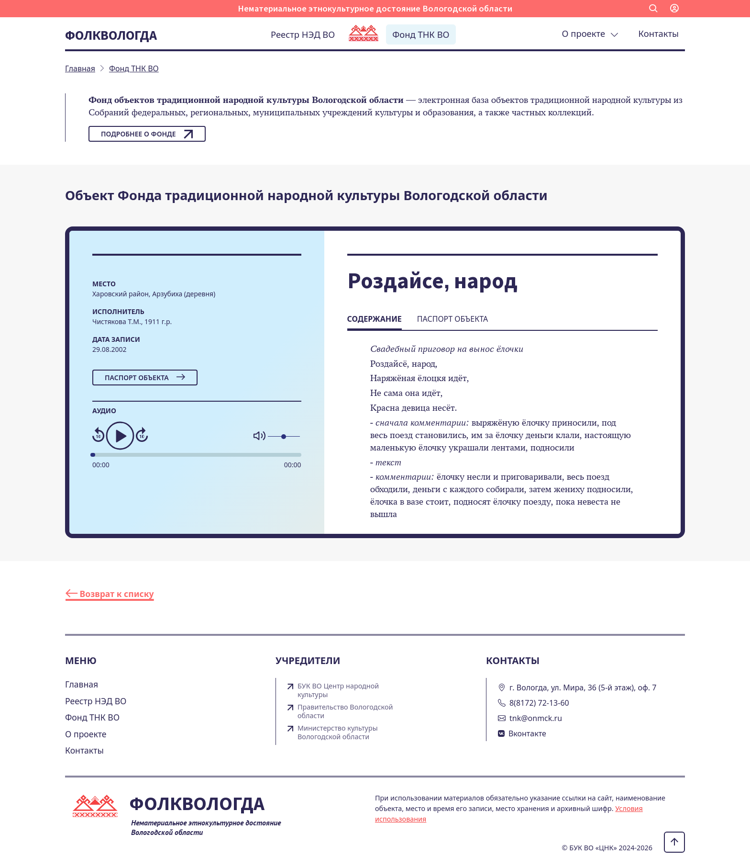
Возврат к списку (110, 593)
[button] (653, 8)
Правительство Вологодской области (345, 711)
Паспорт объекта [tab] (452, 319)
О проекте (590, 33)
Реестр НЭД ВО (303, 34)
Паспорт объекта (145, 377)
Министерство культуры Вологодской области (338, 732)
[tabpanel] (502, 438)
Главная (81, 684)
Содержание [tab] (374, 319)
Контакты (659, 33)
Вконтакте (527, 733)
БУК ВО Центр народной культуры (338, 690)
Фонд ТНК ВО (420, 34)
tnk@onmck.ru (535, 718)
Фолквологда (111, 35)
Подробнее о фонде (147, 134)
